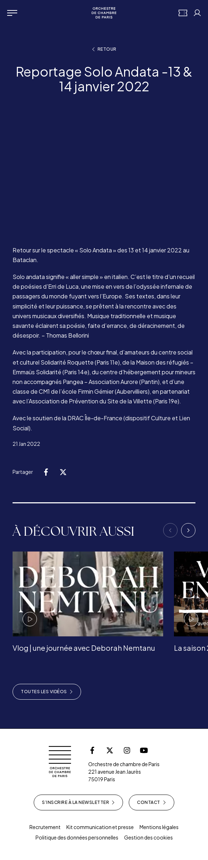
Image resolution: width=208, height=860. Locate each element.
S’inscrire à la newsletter (78, 802)
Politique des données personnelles (77, 837)
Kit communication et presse (100, 827)
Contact (151, 802)
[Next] (188, 530)
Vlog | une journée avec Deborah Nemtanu (84, 647)
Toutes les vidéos (47, 692)
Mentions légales (159, 827)
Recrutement (45, 827)
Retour (104, 49)
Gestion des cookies (148, 837)
